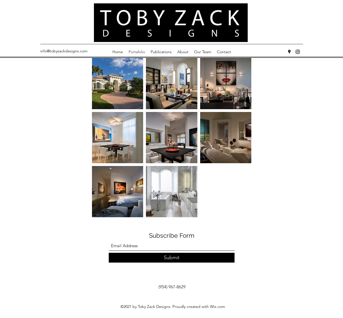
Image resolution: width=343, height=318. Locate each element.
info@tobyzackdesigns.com (63, 50)
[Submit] (172, 258)
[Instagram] (298, 52)
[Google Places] (289, 52)
